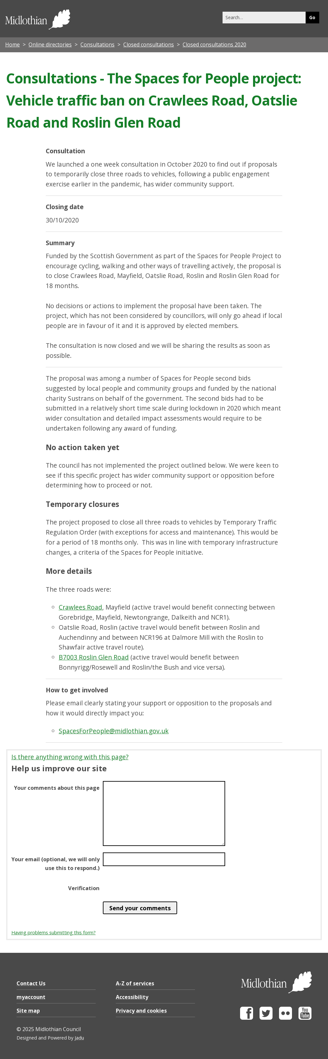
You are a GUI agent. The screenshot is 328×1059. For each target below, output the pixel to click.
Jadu (79, 1038)
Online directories (50, 44)
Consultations (97, 44)
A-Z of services (135, 983)
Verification (84, 888)
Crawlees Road (80, 607)
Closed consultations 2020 (214, 44)
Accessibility (132, 997)
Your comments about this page (57, 787)
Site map (28, 1010)
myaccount (31, 997)
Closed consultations (148, 44)
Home (12, 44)
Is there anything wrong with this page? (69, 756)
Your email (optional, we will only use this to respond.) (55, 863)
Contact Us (31, 983)
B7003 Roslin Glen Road (94, 657)
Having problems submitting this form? (53, 932)
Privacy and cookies (141, 1010)
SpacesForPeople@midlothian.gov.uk (114, 730)
